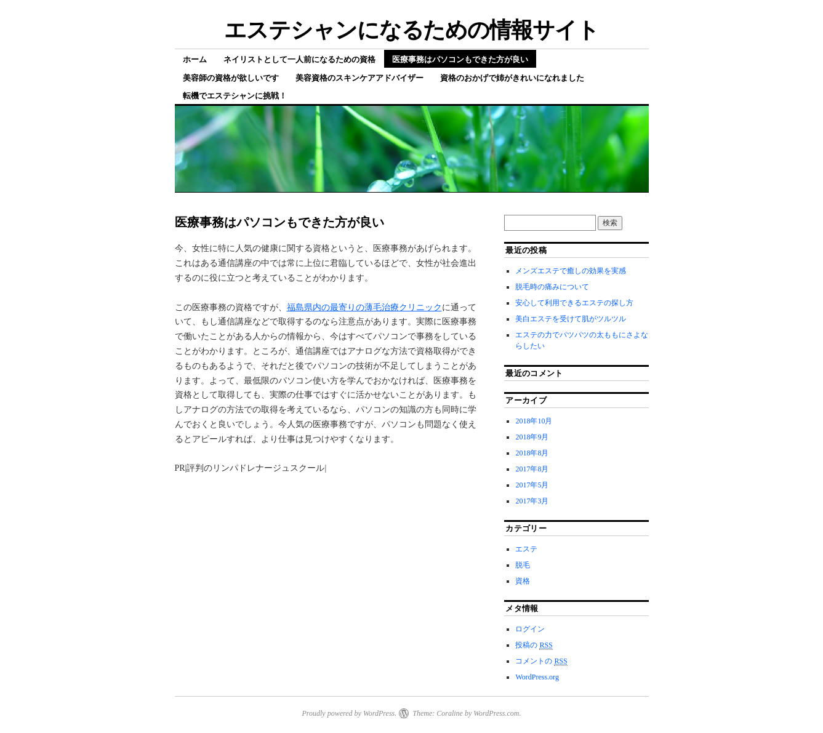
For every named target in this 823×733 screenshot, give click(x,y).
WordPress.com (496, 713)
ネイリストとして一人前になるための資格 (299, 59)
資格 (522, 581)
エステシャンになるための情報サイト (411, 29)
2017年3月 (531, 501)
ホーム (195, 59)
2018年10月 (533, 421)
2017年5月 (531, 485)
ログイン (530, 629)
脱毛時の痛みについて (552, 286)
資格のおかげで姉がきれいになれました (512, 77)
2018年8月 (531, 453)
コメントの (541, 661)
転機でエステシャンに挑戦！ (235, 95)
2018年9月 (531, 437)
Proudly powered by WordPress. (349, 713)
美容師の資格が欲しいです (231, 77)
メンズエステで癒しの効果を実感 (570, 270)
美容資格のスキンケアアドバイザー (359, 77)
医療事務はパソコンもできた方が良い (460, 59)
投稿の (533, 645)
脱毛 (522, 565)
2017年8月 (531, 469)
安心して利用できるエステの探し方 (574, 302)
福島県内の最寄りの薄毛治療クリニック (364, 307)
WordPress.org (536, 677)
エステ (526, 549)
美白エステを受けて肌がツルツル (570, 318)
